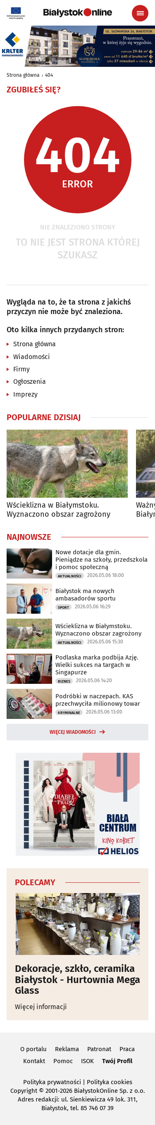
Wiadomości (31, 357)
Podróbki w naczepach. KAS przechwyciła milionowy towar (97, 699)
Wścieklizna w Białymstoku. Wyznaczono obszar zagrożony (58, 510)
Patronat (99, 1049)
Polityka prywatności (52, 1082)
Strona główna (23, 75)
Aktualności (69, 576)
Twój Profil (117, 1061)
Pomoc (63, 1061)
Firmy (21, 369)
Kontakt (34, 1061)
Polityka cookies (109, 1082)
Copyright (23, 1090)
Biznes (64, 681)
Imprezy (25, 394)
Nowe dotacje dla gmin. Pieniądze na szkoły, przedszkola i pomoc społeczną (101, 559)
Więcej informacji (41, 1007)
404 (49, 75)
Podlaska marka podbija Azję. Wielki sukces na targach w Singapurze (96, 665)
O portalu (33, 1049)
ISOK (87, 1061)
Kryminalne (69, 713)
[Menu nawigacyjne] (140, 13)
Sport (63, 607)
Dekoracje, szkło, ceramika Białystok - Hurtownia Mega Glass (77, 979)
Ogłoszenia (29, 381)
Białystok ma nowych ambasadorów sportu (85, 594)
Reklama (67, 1049)
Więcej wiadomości (73, 732)
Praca (127, 1049)
